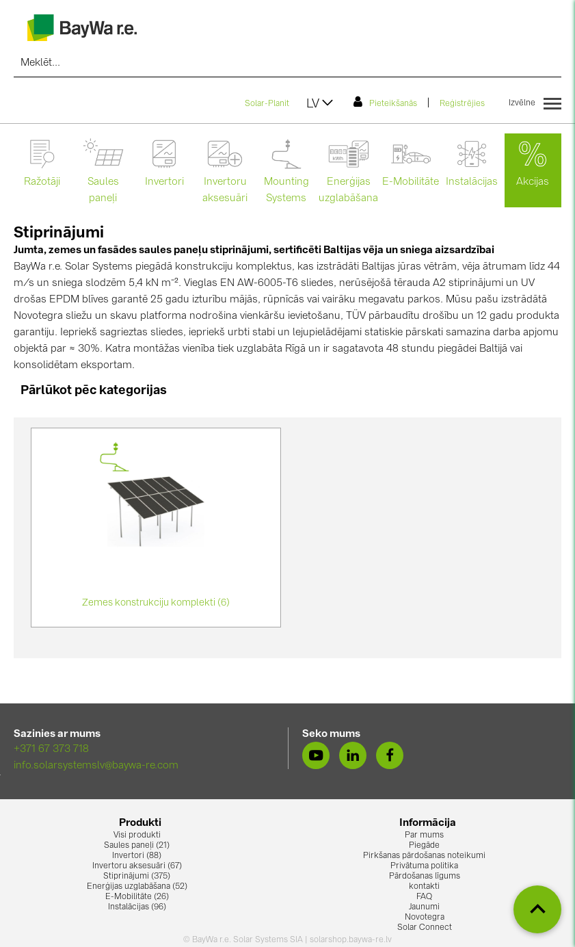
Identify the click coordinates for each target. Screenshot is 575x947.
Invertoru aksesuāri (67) (137, 866)
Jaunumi (424, 907)
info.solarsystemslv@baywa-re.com (96, 766)
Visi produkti (137, 835)
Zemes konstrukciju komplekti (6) (156, 603)
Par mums (424, 835)
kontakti (424, 887)
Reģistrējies (462, 104)
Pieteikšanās (385, 102)
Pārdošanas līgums (424, 876)
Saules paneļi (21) (137, 846)
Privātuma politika (424, 866)
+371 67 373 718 (51, 749)
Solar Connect (424, 928)
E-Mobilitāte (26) (137, 897)
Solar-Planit (267, 104)
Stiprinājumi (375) (136, 876)
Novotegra (424, 917)
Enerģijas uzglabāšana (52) (137, 887)
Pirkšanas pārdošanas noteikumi (424, 856)
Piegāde (424, 846)
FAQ (424, 897)
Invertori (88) (136, 856)
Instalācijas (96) (137, 907)
